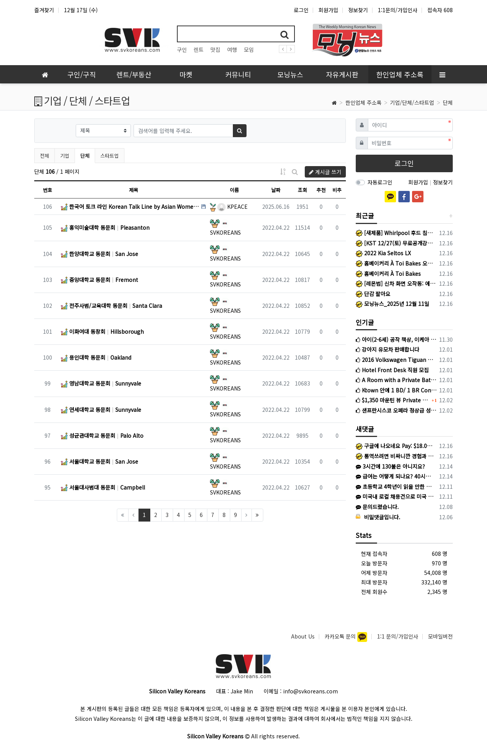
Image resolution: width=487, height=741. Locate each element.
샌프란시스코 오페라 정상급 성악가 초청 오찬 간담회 (396, 410)
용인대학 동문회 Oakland (96, 357)
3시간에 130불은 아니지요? (390, 466)
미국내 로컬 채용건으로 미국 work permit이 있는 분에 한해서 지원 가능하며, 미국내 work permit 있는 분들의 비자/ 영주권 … (395, 496)
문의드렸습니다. (377, 507)
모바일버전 (440, 636)
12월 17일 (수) (81, 10)
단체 (448, 102)
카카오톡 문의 (341, 636)
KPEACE (232, 206)
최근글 (365, 215)
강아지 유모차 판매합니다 (387, 349)
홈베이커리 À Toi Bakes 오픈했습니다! (396, 263)
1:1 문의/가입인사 (397, 636)
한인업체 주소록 (363, 102)
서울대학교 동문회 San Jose (99, 461)
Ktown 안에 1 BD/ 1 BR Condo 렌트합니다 (396, 390)
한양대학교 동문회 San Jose (99, 254)
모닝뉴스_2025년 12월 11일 (392, 303)
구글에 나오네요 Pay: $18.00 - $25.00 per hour (395, 446)
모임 (249, 49)
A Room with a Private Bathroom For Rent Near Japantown (396, 380)
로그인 (301, 10)
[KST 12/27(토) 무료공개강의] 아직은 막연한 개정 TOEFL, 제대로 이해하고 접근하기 (396, 243)
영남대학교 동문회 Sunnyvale (101, 383)
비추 (337, 190)
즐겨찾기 (44, 10)
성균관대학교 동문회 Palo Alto (102, 435)
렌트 (199, 49)
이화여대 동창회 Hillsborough (102, 331)
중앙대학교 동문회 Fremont (99, 279)
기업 (64, 155)
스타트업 (109, 155)
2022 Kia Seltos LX (383, 253)
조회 (302, 190)
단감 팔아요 (373, 294)
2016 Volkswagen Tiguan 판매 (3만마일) (396, 359)
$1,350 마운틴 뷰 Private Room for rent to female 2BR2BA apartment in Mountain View (393, 400)
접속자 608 (440, 10)
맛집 (215, 49)
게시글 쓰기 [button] (325, 172)
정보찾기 (358, 10)
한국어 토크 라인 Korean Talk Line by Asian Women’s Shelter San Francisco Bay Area (130, 206)
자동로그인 (380, 182)
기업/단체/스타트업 (412, 102)
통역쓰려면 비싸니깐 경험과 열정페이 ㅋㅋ (395, 456)
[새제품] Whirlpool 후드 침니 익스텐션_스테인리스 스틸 (396, 233)
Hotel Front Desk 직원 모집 (392, 370)
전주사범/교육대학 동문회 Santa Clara (111, 305)
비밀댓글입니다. (378, 517)
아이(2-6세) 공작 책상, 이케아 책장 (396, 339)
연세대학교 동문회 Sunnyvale (101, 409)
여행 (232, 49)
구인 (182, 49)
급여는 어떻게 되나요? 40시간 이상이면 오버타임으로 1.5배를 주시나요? (395, 476)
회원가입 (328, 10)
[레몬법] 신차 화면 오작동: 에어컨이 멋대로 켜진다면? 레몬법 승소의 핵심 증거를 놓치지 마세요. (396, 283)
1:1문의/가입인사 (397, 10)
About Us (303, 636)
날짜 (275, 190)
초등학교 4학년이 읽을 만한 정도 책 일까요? (395, 486)
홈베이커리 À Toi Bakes (388, 273)
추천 (321, 190)
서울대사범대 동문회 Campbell (103, 487)
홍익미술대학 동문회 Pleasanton (105, 227)
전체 (44, 155)
